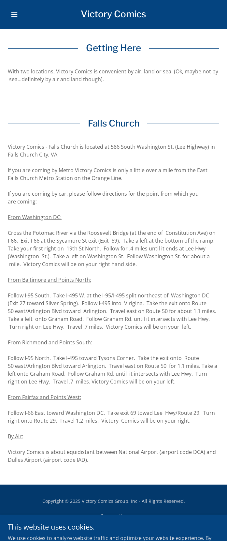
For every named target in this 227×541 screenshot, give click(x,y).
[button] (23, 14)
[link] (113, 14)
